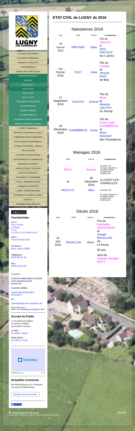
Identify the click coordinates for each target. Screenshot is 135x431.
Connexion (121, 412)
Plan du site (34, 413)
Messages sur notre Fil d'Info (25, 394)
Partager (16, 405)
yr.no (43, 373)
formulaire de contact (29, 309)
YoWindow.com (17, 373)
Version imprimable (18, 413)
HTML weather (28, 359)
